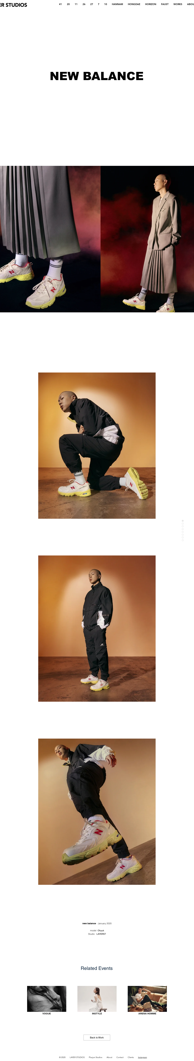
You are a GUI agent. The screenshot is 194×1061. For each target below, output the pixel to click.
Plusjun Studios (95, 1057)
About (109, 1057)
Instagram (142, 1057)
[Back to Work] (97, 1037)
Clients (131, 1057)
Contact (119, 1057)
